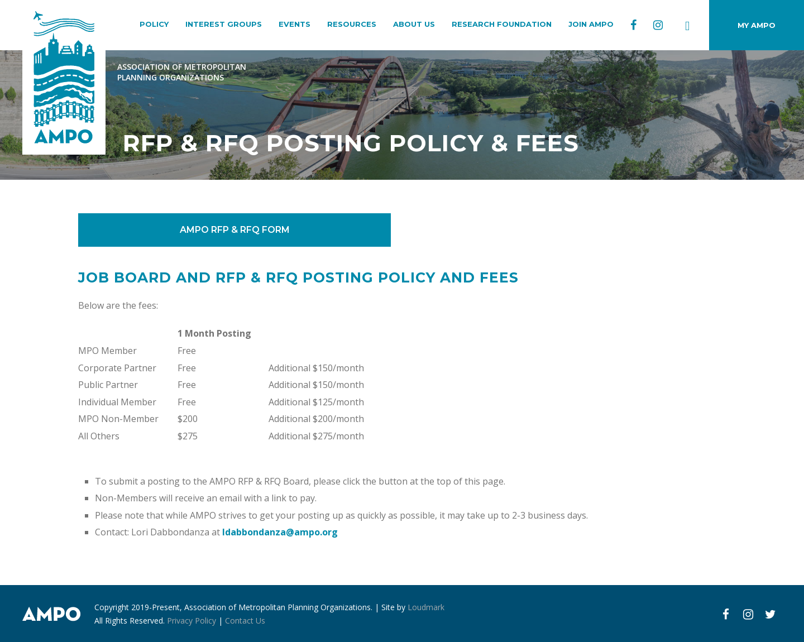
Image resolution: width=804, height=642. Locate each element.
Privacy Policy (191, 620)
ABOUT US (414, 24)
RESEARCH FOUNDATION (502, 24)
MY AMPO (757, 25)
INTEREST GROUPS (223, 24)
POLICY (154, 24)
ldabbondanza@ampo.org (280, 532)
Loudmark (426, 607)
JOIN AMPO (591, 24)
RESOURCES (351, 24)
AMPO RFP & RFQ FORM (235, 229)
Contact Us (245, 620)
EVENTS (294, 24)
